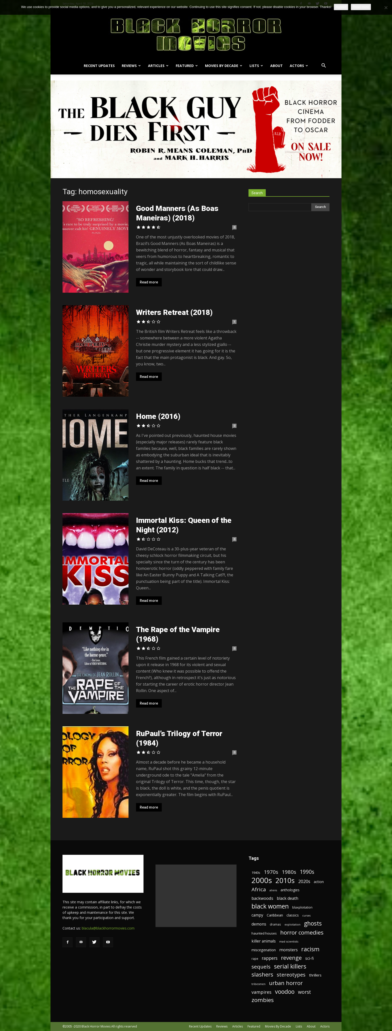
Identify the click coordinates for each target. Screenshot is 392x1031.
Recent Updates (99, 65)
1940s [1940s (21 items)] (256, 872)
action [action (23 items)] (319, 881)
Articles (158, 65)
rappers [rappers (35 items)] (270, 958)
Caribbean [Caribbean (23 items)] (275, 915)
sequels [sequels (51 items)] (261, 966)
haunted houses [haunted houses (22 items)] (264, 933)
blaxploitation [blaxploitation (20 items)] (302, 907)
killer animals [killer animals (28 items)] (264, 941)
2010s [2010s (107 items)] (285, 880)
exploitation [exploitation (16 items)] (292, 924)
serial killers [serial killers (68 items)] (290, 966)
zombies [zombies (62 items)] (263, 1000)
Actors (299, 65)
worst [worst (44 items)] (304, 992)
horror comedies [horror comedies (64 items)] (302, 932)
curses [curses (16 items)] (306, 915)
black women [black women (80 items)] (270, 906)
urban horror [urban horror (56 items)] (286, 983)
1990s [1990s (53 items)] (307, 872)
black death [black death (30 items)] (287, 898)
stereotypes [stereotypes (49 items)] (291, 974)
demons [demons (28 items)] (259, 924)
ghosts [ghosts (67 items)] (313, 923)
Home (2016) (158, 416)
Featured (187, 65)
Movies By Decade (223, 65)
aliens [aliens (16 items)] (273, 890)
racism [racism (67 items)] (310, 949)
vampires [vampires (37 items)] (262, 992)
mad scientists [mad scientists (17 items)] (288, 941)
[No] (385, 7)
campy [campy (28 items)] (257, 915)
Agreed (341, 7)
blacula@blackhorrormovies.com (108, 928)
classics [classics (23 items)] (292, 915)
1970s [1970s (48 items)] (271, 872)
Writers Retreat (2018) (174, 312)
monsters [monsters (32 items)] (288, 949)
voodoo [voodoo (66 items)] (284, 991)
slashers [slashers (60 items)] (262, 974)
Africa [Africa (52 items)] (259, 889)
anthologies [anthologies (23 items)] (290, 890)
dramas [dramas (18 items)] (275, 924)
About (276, 65)
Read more (149, 282)
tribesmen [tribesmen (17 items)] (259, 984)
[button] (324, 66)
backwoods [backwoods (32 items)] (262, 898)
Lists (256, 65)
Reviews (131, 65)
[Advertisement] (196, 896)
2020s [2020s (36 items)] (304, 881)
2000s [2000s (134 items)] (262, 880)
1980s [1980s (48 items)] (289, 872)
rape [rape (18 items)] (255, 959)
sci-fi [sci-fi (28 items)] (309, 958)
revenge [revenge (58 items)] (291, 957)
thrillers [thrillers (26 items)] (315, 975)
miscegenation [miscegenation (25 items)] (264, 950)
